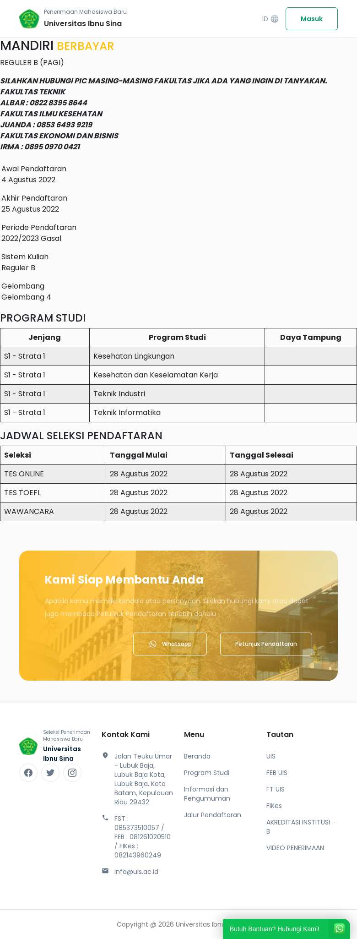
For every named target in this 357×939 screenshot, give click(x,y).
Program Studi (206, 772)
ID (270, 19)
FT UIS (275, 789)
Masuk (312, 18)
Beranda (197, 756)
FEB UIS (276, 772)
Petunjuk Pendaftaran (266, 644)
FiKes (274, 805)
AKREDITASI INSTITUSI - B (300, 827)
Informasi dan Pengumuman (207, 794)
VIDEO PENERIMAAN (295, 847)
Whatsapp (170, 644)
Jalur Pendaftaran (212, 814)
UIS (271, 756)
